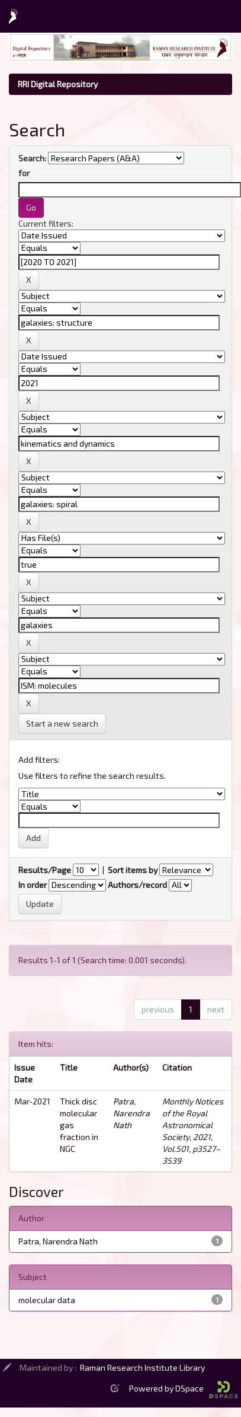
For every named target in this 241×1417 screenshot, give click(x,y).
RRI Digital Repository (58, 84)
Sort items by (133, 870)
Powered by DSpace (183, 1388)
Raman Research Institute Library (142, 1367)
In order (32, 885)
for (24, 173)
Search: (32, 158)
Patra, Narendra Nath (131, 1113)
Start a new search (62, 723)
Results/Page (44, 870)
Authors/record (137, 885)
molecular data (46, 1300)
